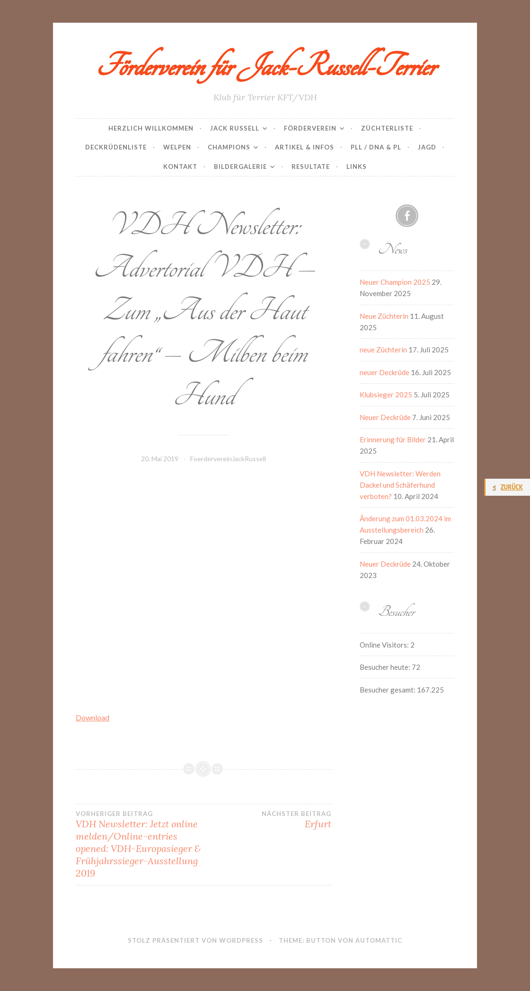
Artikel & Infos (304, 147)
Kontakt (180, 166)
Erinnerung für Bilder (393, 439)
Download (92, 717)
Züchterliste (387, 128)
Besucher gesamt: (388, 689)
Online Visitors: (385, 644)
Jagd (427, 147)
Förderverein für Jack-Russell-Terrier (265, 67)
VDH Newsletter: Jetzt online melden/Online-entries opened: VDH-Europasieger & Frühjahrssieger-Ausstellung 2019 (139, 844)
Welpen (177, 147)
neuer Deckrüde (384, 372)
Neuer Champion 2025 (395, 282)
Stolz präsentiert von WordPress (195, 940)
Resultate (311, 166)
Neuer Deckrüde (385, 417)
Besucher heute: (386, 667)
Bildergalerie (240, 166)
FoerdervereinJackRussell (228, 459)
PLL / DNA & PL (376, 147)
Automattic (378, 940)
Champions (229, 147)
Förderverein (310, 128)
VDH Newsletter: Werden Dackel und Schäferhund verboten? (400, 484)
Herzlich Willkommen (151, 128)
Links (356, 166)
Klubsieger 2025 (386, 394)
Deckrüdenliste (116, 147)
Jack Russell (234, 128)
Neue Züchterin (384, 316)
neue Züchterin (383, 349)
